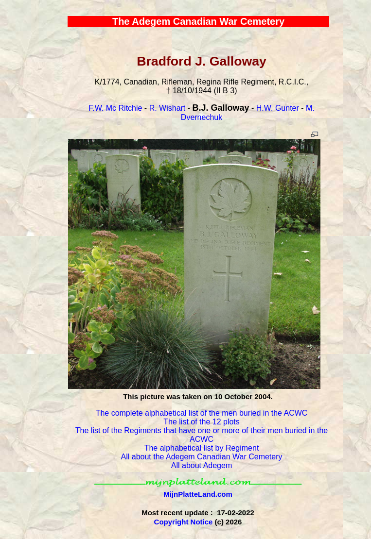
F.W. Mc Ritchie (115, 108)
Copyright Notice (183, 522)
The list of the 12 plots (201, 422)
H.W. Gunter (277, 108)
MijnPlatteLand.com (197, 494)
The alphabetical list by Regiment (201, 448)
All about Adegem (201, 465)
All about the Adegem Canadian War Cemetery (202, 457)
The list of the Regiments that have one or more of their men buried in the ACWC (201, 434)
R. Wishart (167, 108)
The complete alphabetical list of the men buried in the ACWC (202, 413)
